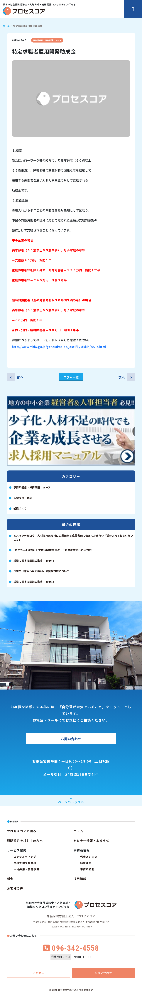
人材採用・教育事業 (26, 869)
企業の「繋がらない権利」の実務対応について (41, 571)
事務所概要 (87, 869)
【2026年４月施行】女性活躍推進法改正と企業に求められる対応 (52, 550)
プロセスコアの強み (21, 831)
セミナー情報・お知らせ (91, 840)
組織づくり (20, 508)
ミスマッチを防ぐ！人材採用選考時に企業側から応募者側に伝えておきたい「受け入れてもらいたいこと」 (73, 537)
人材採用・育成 (22, 498)
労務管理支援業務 (25, 863)
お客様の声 (15, 888)
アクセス (38, 973)
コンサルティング (25, 856)
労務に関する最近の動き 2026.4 (33, 560)
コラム (78, 831)
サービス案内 (17, 850)
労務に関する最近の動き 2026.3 (33, 581)
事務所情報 (82, 850)
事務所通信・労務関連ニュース (47, 40)
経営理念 (86, 863)
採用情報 (80, 878)
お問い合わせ (71, 738)
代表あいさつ (88, 856)
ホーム (6, 25)
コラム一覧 (71, 377)
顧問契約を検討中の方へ (25, 840)
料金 (10, 878)
